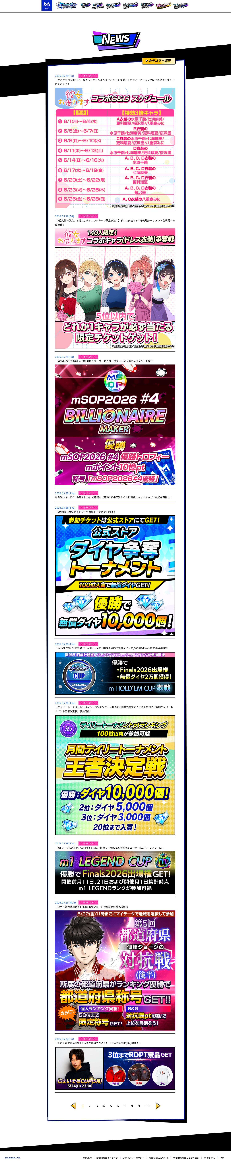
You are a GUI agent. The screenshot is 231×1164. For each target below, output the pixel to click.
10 (147, 1105)
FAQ (222, 1157)
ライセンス (209, 1157)
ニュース (54, 16)
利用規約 (87, 1157)
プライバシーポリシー (133, 1157)
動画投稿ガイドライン (107, 1157)
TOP (44, 16)
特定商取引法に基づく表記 (186, 1157)
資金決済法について (159, 1157)
